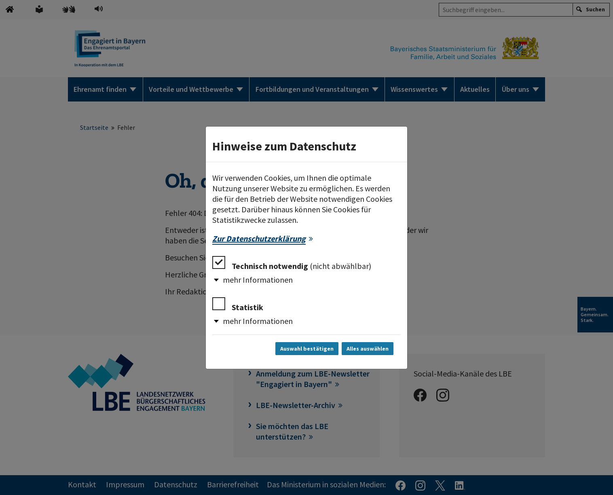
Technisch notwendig (291, 263)
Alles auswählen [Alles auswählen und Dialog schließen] (368, 348)
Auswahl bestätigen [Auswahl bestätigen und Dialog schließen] (307, 348)
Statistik (237, 304)
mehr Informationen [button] (258, 280)
